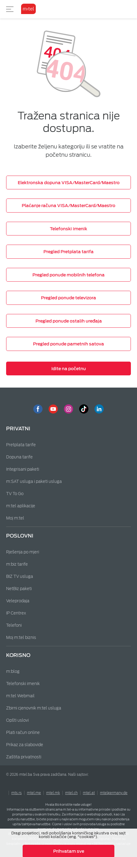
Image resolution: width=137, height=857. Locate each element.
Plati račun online (23, 732)
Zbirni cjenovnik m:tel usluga (33, 708)
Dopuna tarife (19, 457)
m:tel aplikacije (20, 506)
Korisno (18, 655)
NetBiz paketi (19, 588)
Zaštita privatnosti (23, 757)
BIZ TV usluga (19, 576)
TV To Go (15, 493)
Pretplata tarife (21, 445)
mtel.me (34, 793)
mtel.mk (53, 793)
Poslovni (19, 536)
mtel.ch (71, 793)
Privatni (18, 429)
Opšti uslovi (17, 720)
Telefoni (14, 625)
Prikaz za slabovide (24, 744)
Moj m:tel (15, 518)
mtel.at (89, 793)
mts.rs (16, 793)
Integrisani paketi (22, 469)
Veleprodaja (17, 601)
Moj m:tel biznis (21, 637)
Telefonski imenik (23, 683)
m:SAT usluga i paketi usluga (34, 481)
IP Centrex (16, 613)
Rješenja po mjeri (22, 552)
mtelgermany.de (114, 793)
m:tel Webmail (20, 696)
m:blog (13, 671)
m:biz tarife (17, 564)
